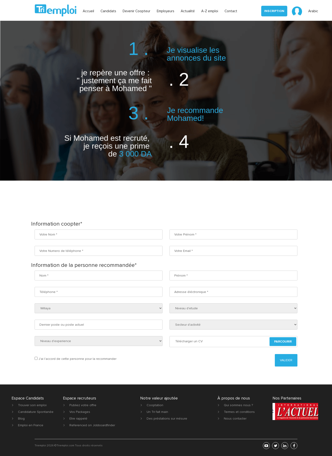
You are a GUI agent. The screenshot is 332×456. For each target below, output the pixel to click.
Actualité (188, 11)
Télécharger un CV (189, 341)
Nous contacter (235, 418)
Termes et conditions (239, 412)
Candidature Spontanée (35, 412)
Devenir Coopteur (136, 11)
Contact (231, 11)
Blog (21, 418)
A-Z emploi (209, 11)
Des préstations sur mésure (167, 418)
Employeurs (165, 11)
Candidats (108, 11)
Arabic (313, 11)
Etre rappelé (78, 418)
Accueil (88, 11)
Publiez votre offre (82, 405)
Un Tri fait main (157, 412)
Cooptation (155, 405)
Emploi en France (30, 425)
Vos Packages (79, 412)
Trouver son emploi (32, 405)
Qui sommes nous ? (238, 405)
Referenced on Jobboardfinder (92, 425)
